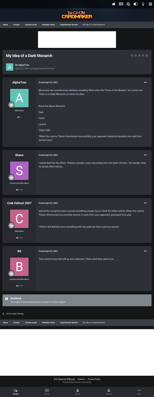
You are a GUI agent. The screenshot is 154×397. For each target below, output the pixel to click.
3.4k (19, 190)
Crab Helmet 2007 (19, 203)
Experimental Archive (43, 68)
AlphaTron (23, 65)
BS (19, 251)
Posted (48, 82)
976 (19, 286)
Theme (81, 379)
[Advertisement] (77, 39)
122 (19, 238)
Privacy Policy (94, 379)
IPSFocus (70, 379)
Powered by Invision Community (77, 382)
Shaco (19, 155)
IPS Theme (59, 379)
